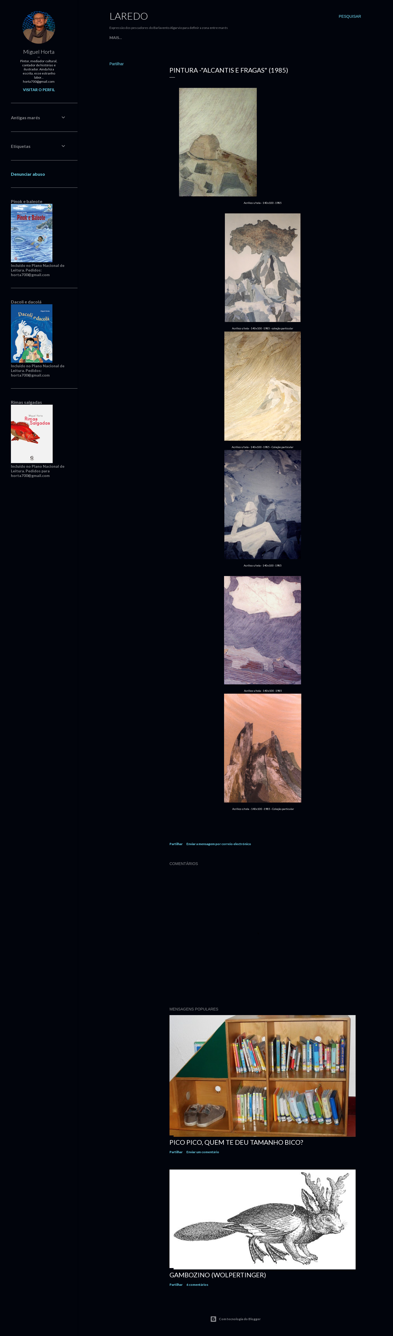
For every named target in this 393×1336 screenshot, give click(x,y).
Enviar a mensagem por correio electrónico (218, 844)
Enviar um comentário (202, 1152)
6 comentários (197, 1285)
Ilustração (220, 37)
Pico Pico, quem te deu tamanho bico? (236, 1142)
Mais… (263, 37)
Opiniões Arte (190, 37)
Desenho (244, 37)
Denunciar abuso (28, 174)
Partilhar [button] (116, 64)
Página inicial (124, 37)
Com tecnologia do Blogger (235, 1319)
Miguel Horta (38, 51)
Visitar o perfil (39, 89)
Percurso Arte (157, 37)
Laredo (128, 16)
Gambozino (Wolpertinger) (217, 1275)
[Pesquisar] (350, 16)
